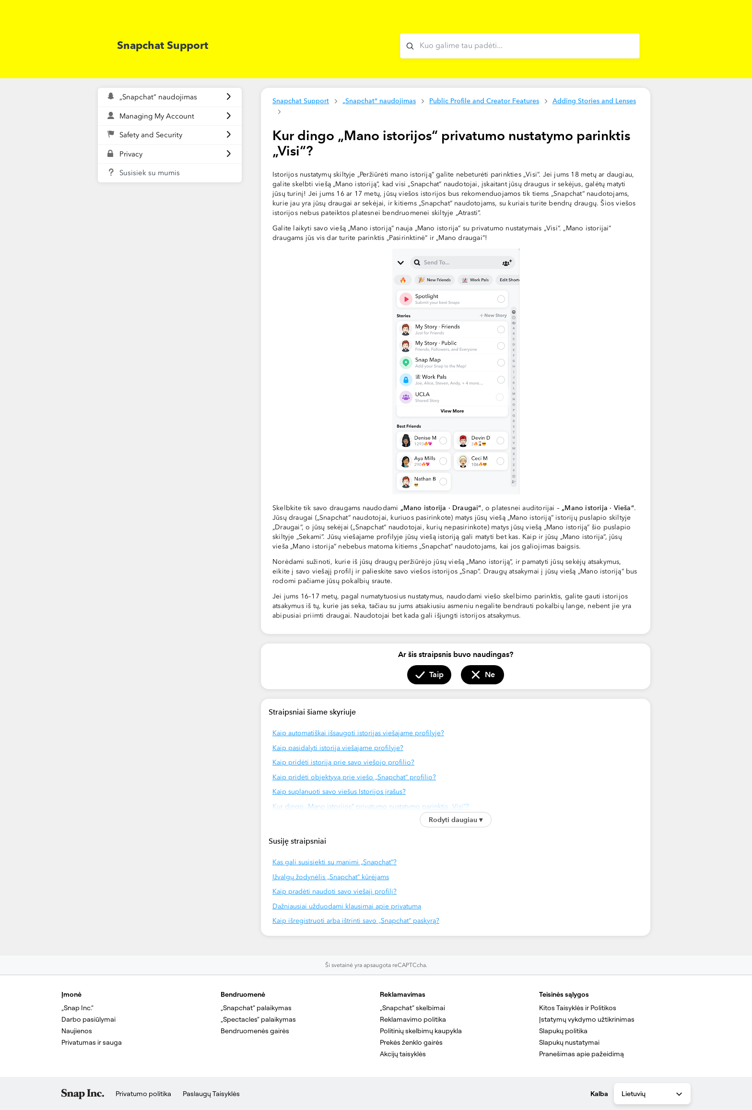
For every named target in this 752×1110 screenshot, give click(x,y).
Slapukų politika (563, 1030)
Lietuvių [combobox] (653, 1094)
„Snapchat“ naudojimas (379, 100)
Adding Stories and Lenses (594, 100)
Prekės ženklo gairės (411, 1042)
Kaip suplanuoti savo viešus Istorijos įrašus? (339, 792)
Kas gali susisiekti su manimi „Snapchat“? (334, 862)
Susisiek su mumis (149, 172)
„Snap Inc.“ (77, 1007)
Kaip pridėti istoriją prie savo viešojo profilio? (343, 762)
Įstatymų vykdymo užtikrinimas (586, 1019)
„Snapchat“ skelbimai (412, 1007)
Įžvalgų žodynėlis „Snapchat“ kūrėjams (330, 877)
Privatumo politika (143, 1093)
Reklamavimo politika (413, 1019)
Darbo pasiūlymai (88, 1019)
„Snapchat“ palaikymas (256, 1007)
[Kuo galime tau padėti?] (520, 46)
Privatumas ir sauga (91, 1042)
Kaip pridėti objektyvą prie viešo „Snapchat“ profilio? (354, 777)
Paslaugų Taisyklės (211, 1093)
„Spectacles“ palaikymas (258, 1019)
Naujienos (76, 1030)
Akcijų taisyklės (403, 1054)
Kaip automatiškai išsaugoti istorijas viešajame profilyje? (358, 733)
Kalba (599, 1094)
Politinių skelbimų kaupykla (421, 1030)
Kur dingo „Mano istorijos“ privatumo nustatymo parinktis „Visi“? (370, 806)
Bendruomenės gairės (255, 1030)
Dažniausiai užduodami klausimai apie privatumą (346, 906)
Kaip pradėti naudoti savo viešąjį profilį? (334, 891)
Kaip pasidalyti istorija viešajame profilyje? (337, 748)
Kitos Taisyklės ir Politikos (577, 1007)
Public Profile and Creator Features (484, 100)
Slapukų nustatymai (569, 1042)
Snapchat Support (300, 100)
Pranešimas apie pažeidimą (581, 1054)
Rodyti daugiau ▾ (455, 819)
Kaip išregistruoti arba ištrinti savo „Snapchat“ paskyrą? (355, 921)
